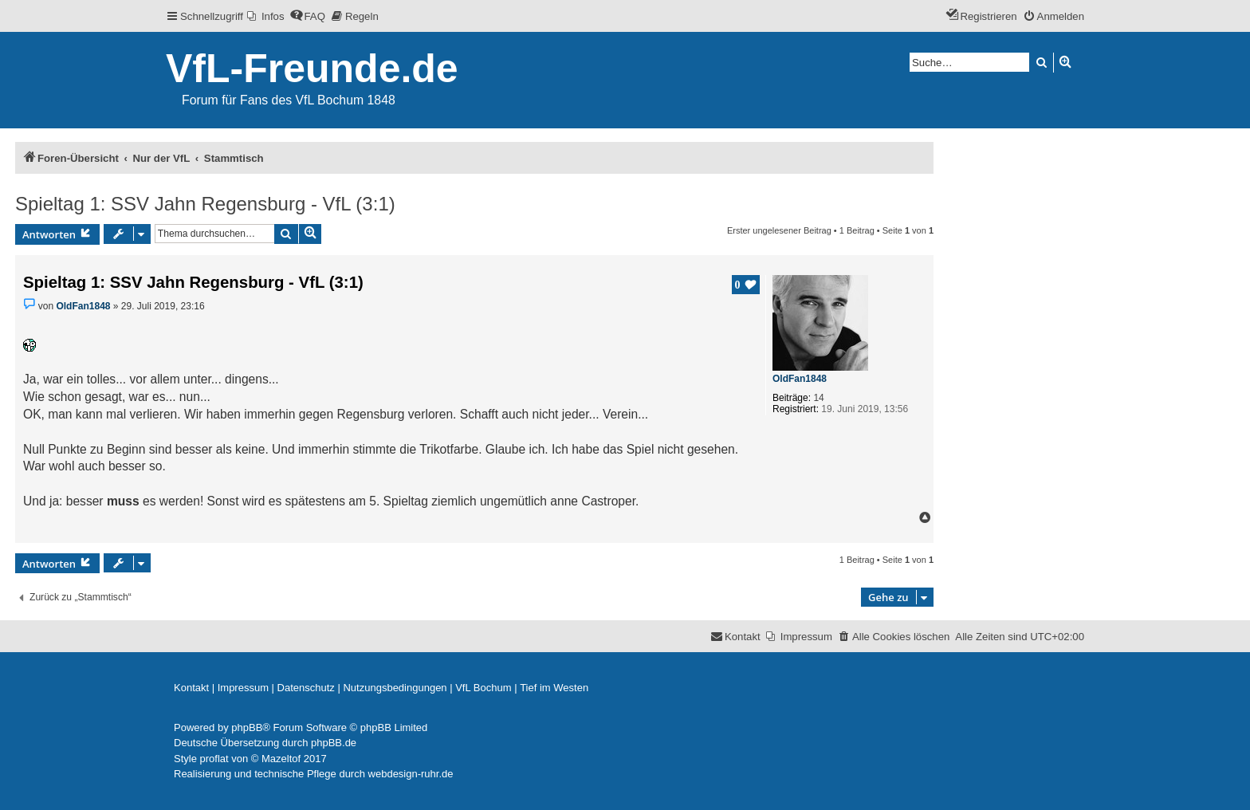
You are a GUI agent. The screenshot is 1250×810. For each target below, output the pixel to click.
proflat (214, 759)
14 (818, 397)
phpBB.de (333, 743)
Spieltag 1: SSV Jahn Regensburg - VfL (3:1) (205, 203)
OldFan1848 (799, 378)
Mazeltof (281, 759)
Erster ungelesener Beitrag (779, 230)
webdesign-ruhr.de (411, 774)
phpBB (246, 727)
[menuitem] (266, 16)
